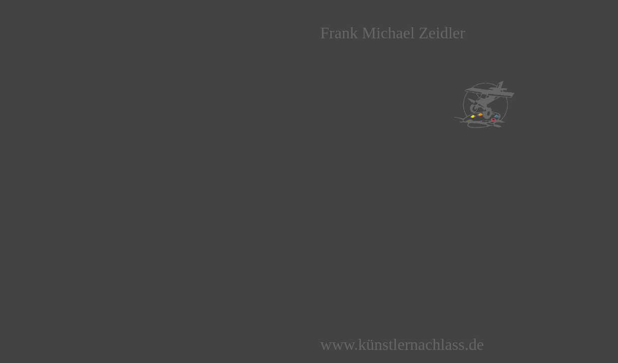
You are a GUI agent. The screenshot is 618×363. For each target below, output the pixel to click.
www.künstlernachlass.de (402, 344)
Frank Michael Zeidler (392, 33)
